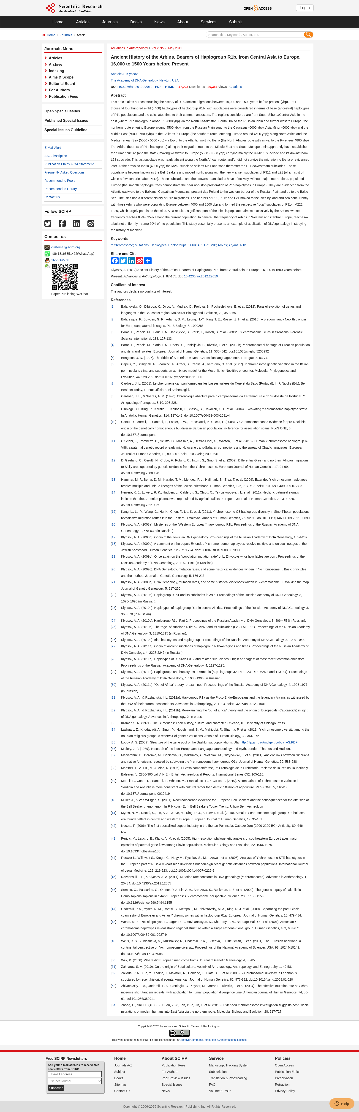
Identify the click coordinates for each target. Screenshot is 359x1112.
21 (113, 582)
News (159, 22)
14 (113, 492)
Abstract (118, 95)
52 (113, 973)
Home (57, 22)
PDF (158, 87)
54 (113, 1005)
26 (113, 640)
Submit (235, 22)
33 (113, 723)
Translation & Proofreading (228, 1078)
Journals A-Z (123, 1065)
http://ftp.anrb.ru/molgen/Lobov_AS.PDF (268, 742)
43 (113, 838)
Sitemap (120, 1084)
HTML (169, 87)
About (182, 22)
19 (113, 556)
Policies (283, 1058)
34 (113, 729)
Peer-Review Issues (176, 1078)
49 (113, 941)
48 (113, 922)
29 (113, 672)
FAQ (212, 1084)
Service (216, 1058)
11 (113, 441)
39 (113, 781)
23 (113, 608)
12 (113, 460)
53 (113, 986)
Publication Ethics (287, 1072)
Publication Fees (62, 96)
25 (113, 627)
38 (113, 768)
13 (113, 479)
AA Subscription (55, 156)
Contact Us (122, 1091)
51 (113, 966)
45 (113, 877)
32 (113, 710)
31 (113, 697)
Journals (110, 22)
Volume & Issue (220, 1091)
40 (113, 800)
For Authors (58, 90)
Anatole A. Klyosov (124, 74)
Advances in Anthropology (129, 48)
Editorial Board (61, 84)
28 (113, 659)
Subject (119, 1072)
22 (113, 595)
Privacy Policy (285, 1091)
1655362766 (60, 260)
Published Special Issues (66, 120)
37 (113, 755)
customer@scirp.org (65, 247)
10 (113, 422)
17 (113, 537)
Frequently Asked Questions (64, 172)
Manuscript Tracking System (229, 1065)
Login (305, 7)
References (121, 300)
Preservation (284, 1078)
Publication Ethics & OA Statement (69, 164)
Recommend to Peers (59, 180)
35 (113, 742)
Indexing (55, 71)
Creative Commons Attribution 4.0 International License (213, 1039)
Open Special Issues (62, 111)
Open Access (284, 1065)
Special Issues (172, 1084)
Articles (83, 22)
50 (113, 960)
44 (113, 858)
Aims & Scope (60, 77)
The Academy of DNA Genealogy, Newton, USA (145, 80)
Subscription (218, 1072)
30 (113, 684)
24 (113, 620)
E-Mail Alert (52, 147)
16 (113, 524)
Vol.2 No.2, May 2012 (167, 48)
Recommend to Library (60, 189)
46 (113, 890)
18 (113, 543)
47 (113, 909)
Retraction (282, 1084)
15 (113, 511)
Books (136, 22)
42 (113, 825)
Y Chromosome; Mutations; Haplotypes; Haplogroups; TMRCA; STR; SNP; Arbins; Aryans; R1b (178, 245)
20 (113, 569)
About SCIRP (174, 1058)
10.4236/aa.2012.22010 (135, 87)
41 (113, 813)
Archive (54, 64)
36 (113, 749)
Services (208, 22)
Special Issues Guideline (65, 130)
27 (113, 646)
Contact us (52, 197)
